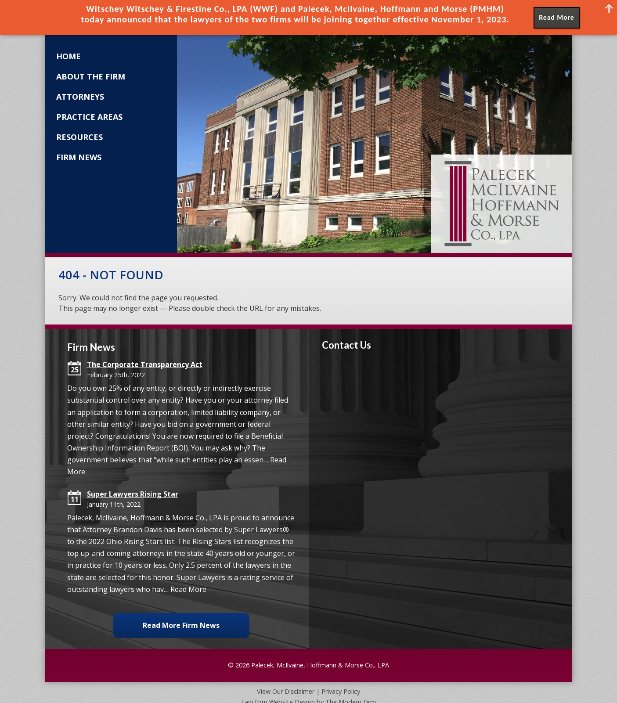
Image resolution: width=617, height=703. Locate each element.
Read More (188, 589)
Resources (79, 137)
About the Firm (90, 76)
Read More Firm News (181, 625)
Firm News (78, 157)
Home (68, 56)
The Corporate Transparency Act (144, 364)
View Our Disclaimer (285, 691)
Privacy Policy (340, 691)
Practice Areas (89, 117)
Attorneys (80, 96)
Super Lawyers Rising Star (132, 494)
